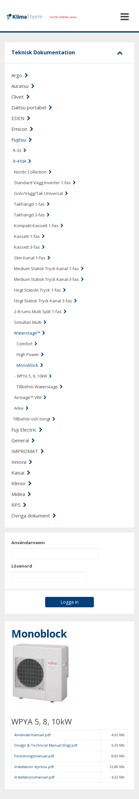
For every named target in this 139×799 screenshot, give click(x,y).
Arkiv (21, 408)
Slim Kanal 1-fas (32, 258)
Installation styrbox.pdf (34, 766)
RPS (19, 505)
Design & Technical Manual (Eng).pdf (45, 745)
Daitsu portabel (31, 107)
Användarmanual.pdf (32, 734)
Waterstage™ (29, 333)
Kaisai (21, 472)
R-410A (22, 161)
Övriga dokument (33, 515)
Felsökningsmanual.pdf (34, 755)
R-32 (19, 150)
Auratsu (23, 86)
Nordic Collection (33, 172)
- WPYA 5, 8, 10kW (33, 376)
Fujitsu (21, 139)
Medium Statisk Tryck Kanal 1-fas (49, 268)
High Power (30, 354)
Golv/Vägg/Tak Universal (41, 193)
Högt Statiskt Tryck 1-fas (40, 290)
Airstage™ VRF (30, 397)
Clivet (20, 96)
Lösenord (21, 566)
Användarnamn (28, 542)
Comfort (27, 344)
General (23, 440)
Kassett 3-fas (29, 247)
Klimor (21, 483)
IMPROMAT (27, 451)
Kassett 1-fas (29, 236)
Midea (21, 494)
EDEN (21, 118)
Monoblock (30, 365)
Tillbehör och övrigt (34, 419)
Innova (21, 462)
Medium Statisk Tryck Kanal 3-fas (49, 279)
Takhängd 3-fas (32, 215)
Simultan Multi (30, 322)
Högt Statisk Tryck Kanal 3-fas (45, 301)
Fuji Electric (27, 429)
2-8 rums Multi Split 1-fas (40, 311)
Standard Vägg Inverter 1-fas (45, 183)
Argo (19, 75)
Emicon (22, 129)
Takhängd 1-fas (32, 204)
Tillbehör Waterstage (40, 387)
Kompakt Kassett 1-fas (38, 225)
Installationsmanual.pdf (34, 777)
